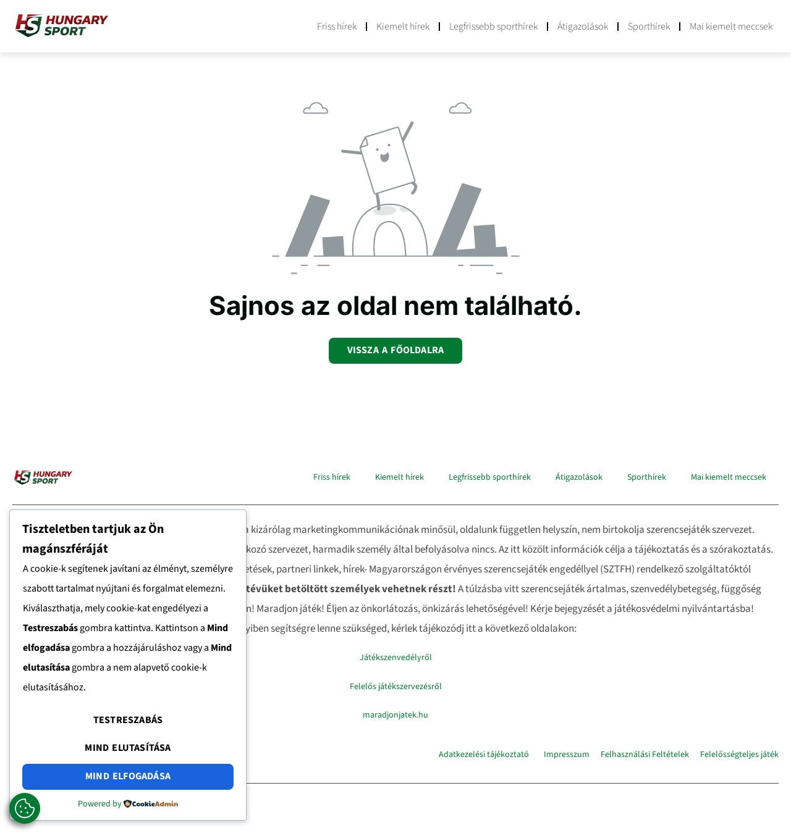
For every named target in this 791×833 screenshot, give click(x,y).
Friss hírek (337, 26)
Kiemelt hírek (402, 26)
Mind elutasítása (128, 748)
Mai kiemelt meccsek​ (731, 26)
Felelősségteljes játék (739, 754)
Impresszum (567, 754)
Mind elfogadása (128, 776)
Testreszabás (128, 720)
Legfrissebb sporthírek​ (493, 26)
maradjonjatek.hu (395, 715)
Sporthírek (649, 26)
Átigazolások (582, 26)
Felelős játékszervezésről (396, 686)
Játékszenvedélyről (396, 657)
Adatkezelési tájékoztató (484, 754)
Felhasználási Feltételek (645, 754)
